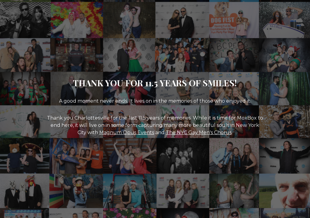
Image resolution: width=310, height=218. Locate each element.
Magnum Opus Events (126, 132)
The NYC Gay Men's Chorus (199, 132)
